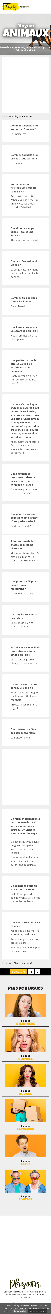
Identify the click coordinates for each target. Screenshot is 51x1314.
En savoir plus (20, 1311)
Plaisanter (6, 116)
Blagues (25, 1023)
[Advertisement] (25, 85)
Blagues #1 (18, 971)
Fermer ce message (38, 1311)
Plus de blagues (41, 7)
